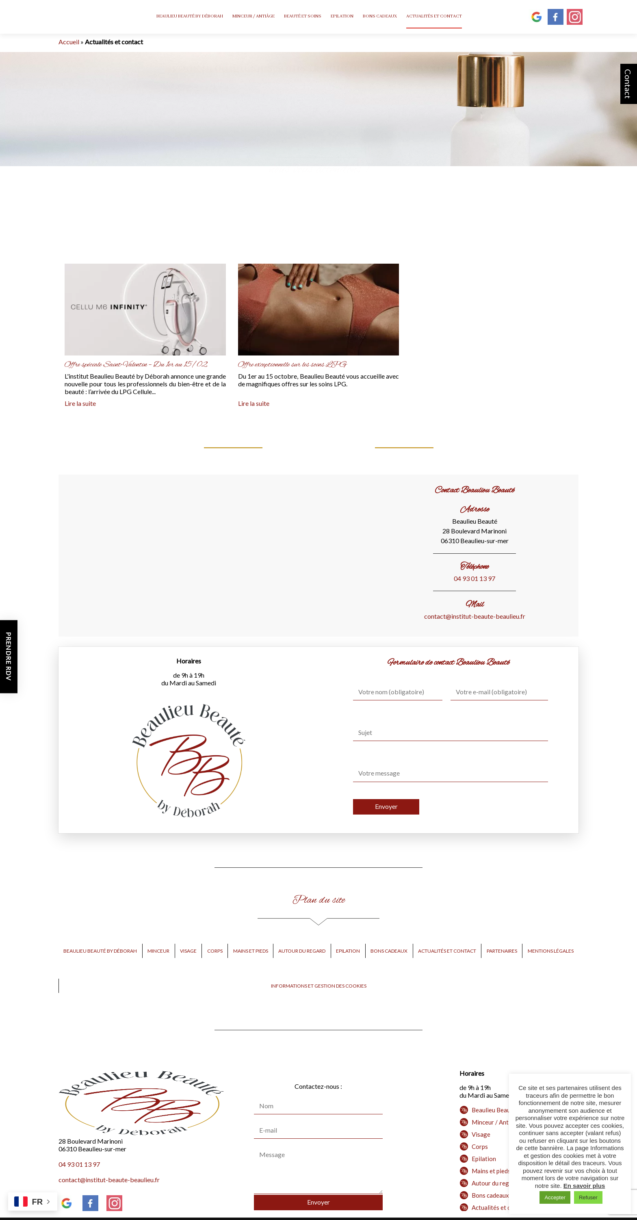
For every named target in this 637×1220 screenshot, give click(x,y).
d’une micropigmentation (459, 169)
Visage (188, 951)
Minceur (158, 951)
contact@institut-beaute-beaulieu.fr (474, 616)
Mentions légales (551, 951)
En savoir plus (584, 1185)
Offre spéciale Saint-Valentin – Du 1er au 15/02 (136, 365)
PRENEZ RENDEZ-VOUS (318, 161)
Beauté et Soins (302, 16)
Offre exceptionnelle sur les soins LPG (292, 365)
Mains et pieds (250, 951)
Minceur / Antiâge (253, 16)
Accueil (68, 42)
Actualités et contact (434, 16)
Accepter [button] (554, 1197)
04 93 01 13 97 (474, 578)
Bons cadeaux (380, 16)
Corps (215, 951)
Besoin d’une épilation (332, 169)
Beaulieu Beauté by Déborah (189, 16)
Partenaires (502, 951)
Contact (628, 84)
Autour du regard (301, 951)
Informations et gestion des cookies (318, 986)
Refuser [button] (588, 1197)
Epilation (342, 16)
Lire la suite (80, 403)
